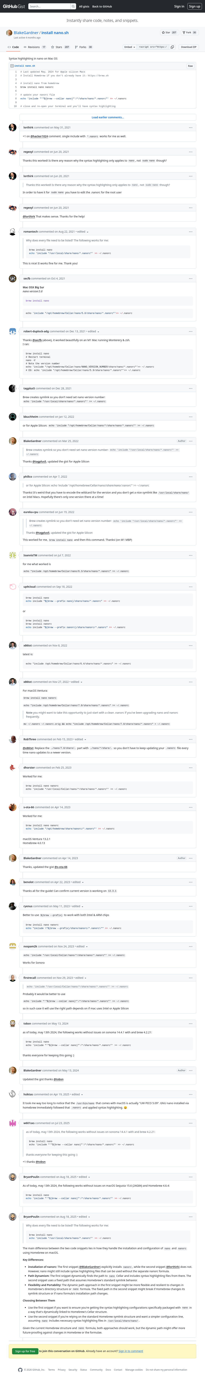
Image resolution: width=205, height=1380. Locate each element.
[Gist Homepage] (14, 6)
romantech (31, 231)
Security (73, 1369)
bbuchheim (31, 416)
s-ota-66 (29, 807)
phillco (28, 476)
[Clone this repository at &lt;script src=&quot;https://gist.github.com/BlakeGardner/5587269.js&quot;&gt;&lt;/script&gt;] (153, 47)
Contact (118, 1369)
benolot (29, 882)
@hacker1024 (39, 136)
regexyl (28, 152)
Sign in (179, 6)
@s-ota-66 (61, 867)
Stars (60, 47)
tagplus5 (29, 388)
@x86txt (28, 748)
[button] (172, 47)
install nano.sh (55, 32)
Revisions (35, 47)
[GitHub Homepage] (20, 1370)
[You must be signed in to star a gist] (169, 32)
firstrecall (30, 978)
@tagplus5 (39, 461)
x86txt (28, 645)
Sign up (194, 6)
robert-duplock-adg (36, 331)
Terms (51, 1369)
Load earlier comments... (108, 117)
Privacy (62, 1369)
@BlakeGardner (90, 1267)
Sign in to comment (131, 1351)
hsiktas (28, 1094)
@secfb (37, 340)
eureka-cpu (31, 512)
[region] (102, 89)
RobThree (30, 739)
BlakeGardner (26, 32)
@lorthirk (29, 216)
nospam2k (30, 946)
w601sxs (29, 1123)
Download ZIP (188, 47)
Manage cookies (134, 1369)
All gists (84, 6)
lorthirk (28, 127)
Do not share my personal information (166, 1369)
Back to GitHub (102, 6)
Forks (84, 47)
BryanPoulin (31, 1177)
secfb (27, 278)
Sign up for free (25, 1351)
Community (96, 1369)
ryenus (28, 906)
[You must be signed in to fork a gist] (190, 32)
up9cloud (30, 586)
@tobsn (58, 1079)
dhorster (29, 767)
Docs (108, 1369)
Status (83, 1369)
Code (13, 47)
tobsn (27, 1023)
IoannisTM (30, 555)
